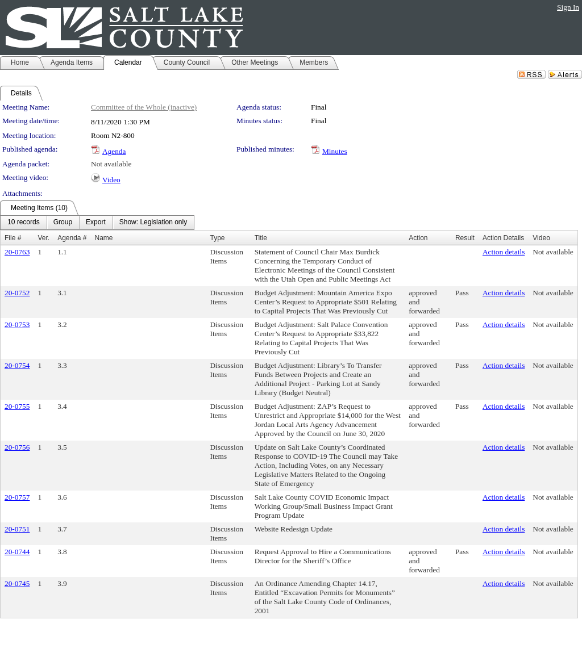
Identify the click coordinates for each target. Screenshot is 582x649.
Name (104, 238)
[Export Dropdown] (96, 222)
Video (111, 179)
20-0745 (17, 583)
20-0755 (17, 406)
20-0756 (17, 447)
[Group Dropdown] (63, 222)
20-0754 (17, 365)
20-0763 (17, 252)
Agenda (114, 151)
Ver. (43, 238)
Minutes (334, 151)
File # (13, 238)
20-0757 (17, 497)
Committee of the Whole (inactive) (144, 107)
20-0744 (17, 551)
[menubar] (97, 222)
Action (418, 238)
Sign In (568, 7)
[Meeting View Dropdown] (153, 222)
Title (261, 238)
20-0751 (17, 529)
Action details (504, 252)
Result (465, 238)
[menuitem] (24, 222)
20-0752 (17, 292)
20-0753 (17, 324)
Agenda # (71, 238)
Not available (111, 164)
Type (217, 238)
